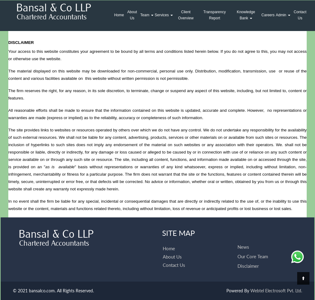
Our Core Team (252, 250)
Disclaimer (248, 259)
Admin (283, 15)
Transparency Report (214, 15)
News (243, 240)
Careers (268, 15)
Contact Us (300, 15)
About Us (132, 15)
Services (164, 15)
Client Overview (185, 15)
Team (147, 15)
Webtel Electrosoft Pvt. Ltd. (276, 290)
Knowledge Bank (246, 15)
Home (119, 15)
